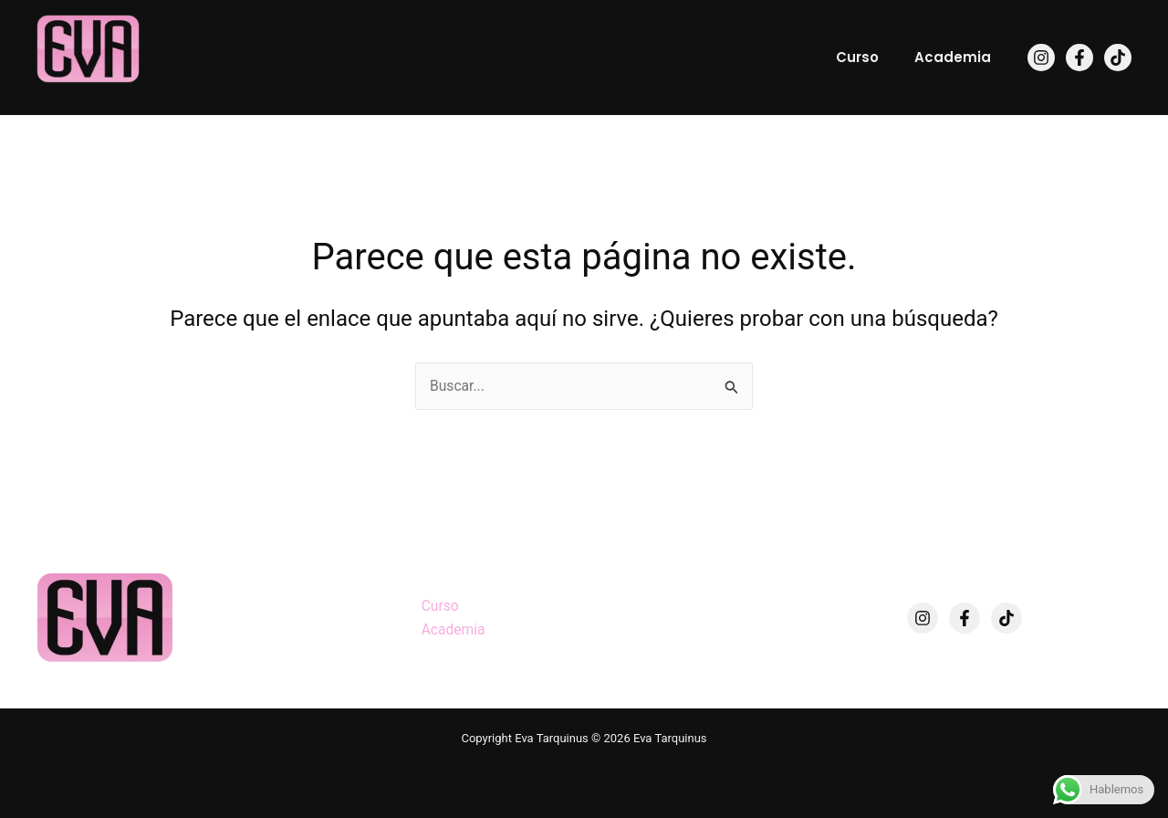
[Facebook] (1079, 57)
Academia (957, 57)
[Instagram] (1041, 57)
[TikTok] (1118, 57)
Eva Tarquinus (65, 94)
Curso (870, 57)
